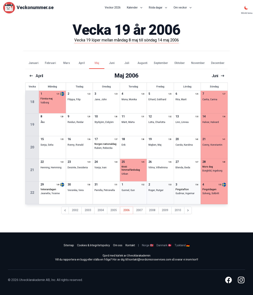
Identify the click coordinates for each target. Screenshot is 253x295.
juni (218, 76)
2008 (152, 210)
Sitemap (69, 245)
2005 (113, 210)
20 (32, 147)
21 (32, 170)
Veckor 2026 (113, 8)
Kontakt (130, 245)
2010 (178, 210)
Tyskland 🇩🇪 (182, 245)
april (36, 76)
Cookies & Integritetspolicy (93, 245)
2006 (126, 210)
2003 (88, 210)
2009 (165, 210)
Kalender (135, 8)
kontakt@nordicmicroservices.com (149, 260)
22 (32, 192)
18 (32, 102)
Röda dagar (158, 8)
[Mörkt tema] (246, 7)
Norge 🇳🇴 (147, 245)
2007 (139, 210)
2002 (75, 210)
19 (32, 124)
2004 (101, 210)
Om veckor (183, 8)
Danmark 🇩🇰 (164, 245)
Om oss (117, 245)
